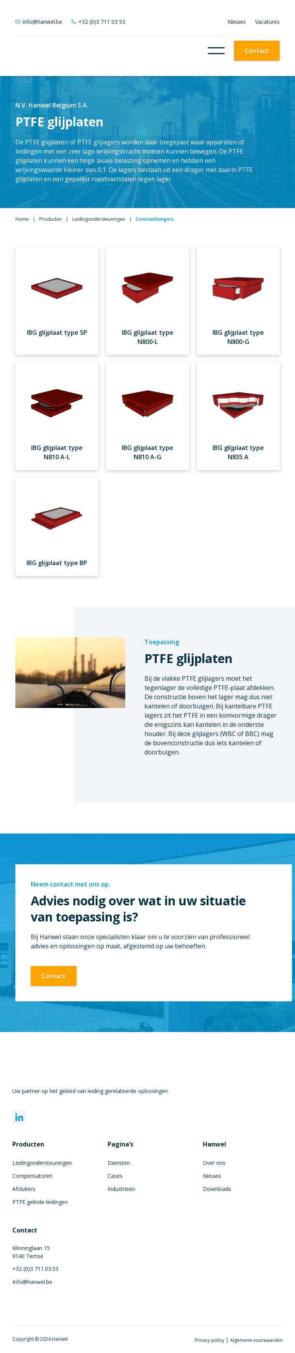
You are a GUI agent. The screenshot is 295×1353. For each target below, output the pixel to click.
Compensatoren (32, 1175)
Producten (50, 219)
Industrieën (121, 1189)
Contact (257, 50)
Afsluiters (23, 1189)
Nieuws (236, 21)
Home (22, 219)
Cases (115, 1175)
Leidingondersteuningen (98, 219)
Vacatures (267, 21)
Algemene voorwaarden (256, 1340)
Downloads (217, 1189)
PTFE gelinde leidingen (40, 1202)
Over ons (214, 1162)
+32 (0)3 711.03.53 (35, 1268)
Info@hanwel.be (32, 1281)
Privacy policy (210, 1340)
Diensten (119, 1162)
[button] (216, 51)
